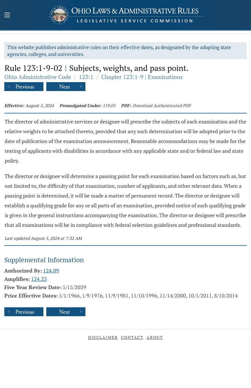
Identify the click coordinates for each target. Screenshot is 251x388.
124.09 (51, 270)
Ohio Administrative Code (37, 77)
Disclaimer (103, 337)
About (155, 337)
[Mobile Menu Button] (7, 15)
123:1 (86, 77)
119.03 (109, 105)
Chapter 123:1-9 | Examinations (142, 77)
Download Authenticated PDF (162, 105)
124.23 (39, 278)
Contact (132, 337)
